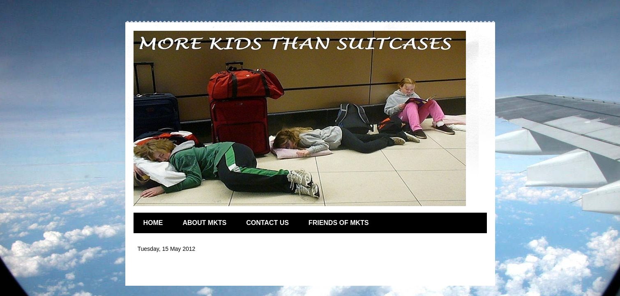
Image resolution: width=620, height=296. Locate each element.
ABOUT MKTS (205, 222)
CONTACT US (267, 222)
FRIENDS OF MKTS (339, 222)
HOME (153, 222)
